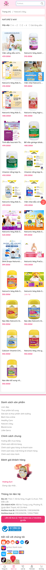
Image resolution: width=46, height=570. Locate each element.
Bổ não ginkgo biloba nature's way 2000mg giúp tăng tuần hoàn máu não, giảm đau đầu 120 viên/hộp (34, 142)
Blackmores (6, 427)
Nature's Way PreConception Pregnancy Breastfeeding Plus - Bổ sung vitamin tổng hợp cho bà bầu (34, 261)
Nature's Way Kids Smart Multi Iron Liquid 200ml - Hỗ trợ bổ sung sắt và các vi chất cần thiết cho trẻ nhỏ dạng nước (12, 112)
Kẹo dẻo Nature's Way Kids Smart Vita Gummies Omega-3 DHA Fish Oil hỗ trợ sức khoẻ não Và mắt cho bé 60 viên (34, 321)
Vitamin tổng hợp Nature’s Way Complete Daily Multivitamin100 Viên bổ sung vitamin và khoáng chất (34, 172)
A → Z (14, 25)
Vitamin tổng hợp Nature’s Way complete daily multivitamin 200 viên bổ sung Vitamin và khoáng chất (12, 172)
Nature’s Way (7, 423)
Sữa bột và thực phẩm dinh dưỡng (16, 413)
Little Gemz (6, 430)
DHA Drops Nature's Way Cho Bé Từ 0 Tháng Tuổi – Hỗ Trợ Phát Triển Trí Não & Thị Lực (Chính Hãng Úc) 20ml (12, 261)
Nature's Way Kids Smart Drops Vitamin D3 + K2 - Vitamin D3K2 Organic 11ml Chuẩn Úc (34, 232)
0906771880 (33, 513)
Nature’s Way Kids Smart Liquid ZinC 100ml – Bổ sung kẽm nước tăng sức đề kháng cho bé (12, 83)
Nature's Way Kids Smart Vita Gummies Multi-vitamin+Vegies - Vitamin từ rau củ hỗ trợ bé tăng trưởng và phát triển (34, 291)
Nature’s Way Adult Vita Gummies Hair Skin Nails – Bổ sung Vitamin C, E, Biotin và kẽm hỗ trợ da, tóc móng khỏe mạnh (34, 53)
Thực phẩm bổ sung (10, 410)
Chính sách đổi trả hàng (11, 444)
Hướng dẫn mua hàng (11, 441)
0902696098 (20, 510)
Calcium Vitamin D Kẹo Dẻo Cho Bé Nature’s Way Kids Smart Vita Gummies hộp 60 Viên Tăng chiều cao (12, 351)
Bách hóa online (8, 417)
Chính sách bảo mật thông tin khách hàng (19, 451)
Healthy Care (7, 420)
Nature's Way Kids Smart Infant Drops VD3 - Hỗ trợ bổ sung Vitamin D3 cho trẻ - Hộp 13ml (12, 232)
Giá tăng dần (35, 25)
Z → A (23, 25)
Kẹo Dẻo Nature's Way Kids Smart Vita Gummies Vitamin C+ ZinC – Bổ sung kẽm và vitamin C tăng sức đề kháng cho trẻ (12, 321)
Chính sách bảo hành (10, 454)
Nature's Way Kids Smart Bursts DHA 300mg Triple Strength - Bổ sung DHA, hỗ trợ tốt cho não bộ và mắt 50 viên (12, 202)
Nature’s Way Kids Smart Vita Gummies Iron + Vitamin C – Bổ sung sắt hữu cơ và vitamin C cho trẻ (12, 291)
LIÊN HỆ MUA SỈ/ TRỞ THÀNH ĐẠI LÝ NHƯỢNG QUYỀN (23, 519)
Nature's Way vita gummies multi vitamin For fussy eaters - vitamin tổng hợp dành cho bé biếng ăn (34, 351)
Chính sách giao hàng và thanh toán (16, 447)
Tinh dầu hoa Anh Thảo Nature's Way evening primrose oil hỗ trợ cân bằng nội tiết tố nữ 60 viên (12, 142)
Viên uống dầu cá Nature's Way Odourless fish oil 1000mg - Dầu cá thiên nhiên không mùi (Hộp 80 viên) (12, 53)
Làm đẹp (5, 407)
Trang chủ (6, 11)
